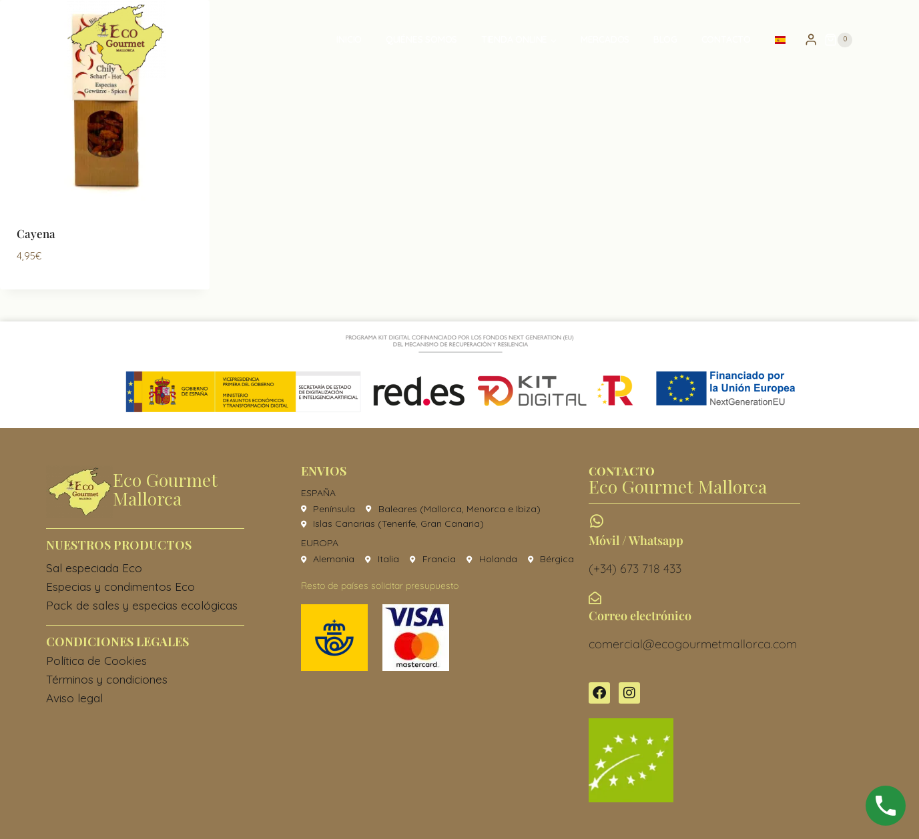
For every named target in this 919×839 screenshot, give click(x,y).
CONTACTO (622, 471)
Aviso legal (74, 698)
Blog (665, 39)
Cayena (36, 233)
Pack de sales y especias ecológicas (142, 605)
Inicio (349, 39)
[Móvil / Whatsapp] (596, 521)
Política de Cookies (96, 661)
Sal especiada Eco (94, 568)
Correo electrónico (640, 616)
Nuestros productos (119, 545)
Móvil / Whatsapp (636, 540)
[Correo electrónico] (595, 598)
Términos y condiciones (107, 679)
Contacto (726, 39)
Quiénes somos (421, 39)
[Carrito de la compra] (838, 40)
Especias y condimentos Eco (120, 587)
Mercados (605, 39)
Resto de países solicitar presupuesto (379, 586)
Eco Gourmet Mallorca (165, 489)
